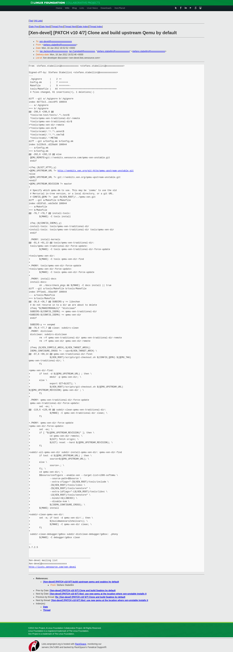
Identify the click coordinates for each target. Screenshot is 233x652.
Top (31, 20)
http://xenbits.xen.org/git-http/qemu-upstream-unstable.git (96, 170)
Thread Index (95, 26)
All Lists (38, 20)
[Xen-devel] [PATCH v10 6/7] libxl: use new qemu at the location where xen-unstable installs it (98, 594)
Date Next (45, 26)
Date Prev (34, 26)
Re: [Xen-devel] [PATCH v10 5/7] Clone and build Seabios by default (90, 597)
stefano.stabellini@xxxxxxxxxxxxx (60, 44)
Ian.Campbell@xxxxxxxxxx (82, 51)
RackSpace (80, 644)
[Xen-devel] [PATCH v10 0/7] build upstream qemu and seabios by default (81, 582)
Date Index (83, 26)
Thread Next (70, 26)
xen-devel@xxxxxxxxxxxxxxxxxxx (56, 41)
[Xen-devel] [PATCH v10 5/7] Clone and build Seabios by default (83, 590)
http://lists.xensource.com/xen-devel (52, 566)
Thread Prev (57, 26)
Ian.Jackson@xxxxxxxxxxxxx (54, 51)
